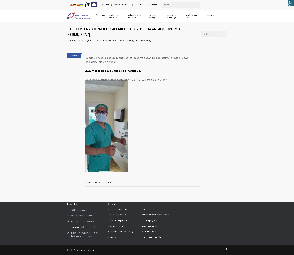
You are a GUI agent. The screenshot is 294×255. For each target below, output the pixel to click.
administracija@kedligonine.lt (83, 227)
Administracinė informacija (134, 16)
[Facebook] (226, 249)
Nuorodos (114, 237)
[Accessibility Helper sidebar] (291, 3)
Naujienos (100, 15)
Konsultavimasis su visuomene (155, 214)
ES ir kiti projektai (149, 220)
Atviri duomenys (117, 226)
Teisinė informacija (118, 209)
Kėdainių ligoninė (86, 249)
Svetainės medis (149, 231)
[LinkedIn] (221, 249)
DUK (144, 209)
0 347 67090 (138, 5)
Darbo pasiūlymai (149, 226)
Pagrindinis (72, 40)
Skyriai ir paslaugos (152, 16)
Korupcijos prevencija (171, 16)
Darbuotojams (192, 15)
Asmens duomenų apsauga (122, 231)
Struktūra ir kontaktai (114, 16)
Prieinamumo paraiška (151, 237)
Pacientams (211, 15)
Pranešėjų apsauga (118, 214)
